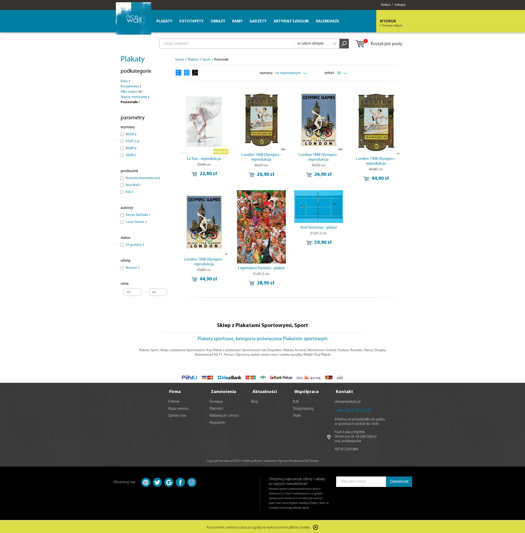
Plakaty (133, 60)
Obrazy (218, 21)
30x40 (131, 155)
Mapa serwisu (178, 408)
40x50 (131, 134)
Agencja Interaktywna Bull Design (298, 460)
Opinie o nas (177, 415)
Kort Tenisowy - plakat (318, 228)
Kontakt (344, 391)
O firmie (173, 401)
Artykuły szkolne (291, 21)
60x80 (131, 148)
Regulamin (217, 422)
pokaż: (329, 73)
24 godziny (135, 245)
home (179, 60)
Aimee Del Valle (138, 215)
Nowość (133, 268)
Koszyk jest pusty (378, 44)
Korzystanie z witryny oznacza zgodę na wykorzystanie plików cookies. (259, 527)
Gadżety (258, 21)
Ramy (237, 21)
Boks (125, 81)
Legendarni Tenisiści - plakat (261, 268)
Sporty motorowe (135, 97)
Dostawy (216, 401)
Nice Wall (133, 185)
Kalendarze (327, 21)
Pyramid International (143, 178)
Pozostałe (130, 102)
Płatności (216, 408)
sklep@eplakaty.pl (348, 401)
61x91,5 (132, 141)
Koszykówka (131, 86)
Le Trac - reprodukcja (204, 159)
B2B (296, 401)
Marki (297, 415)
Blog (254, 401)
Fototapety (191, 21)
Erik (129, 192)
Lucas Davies (136, 222)
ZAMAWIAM (399, 481)
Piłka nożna (132, 92)
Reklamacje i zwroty (224, 415)
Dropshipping (303, 408)
